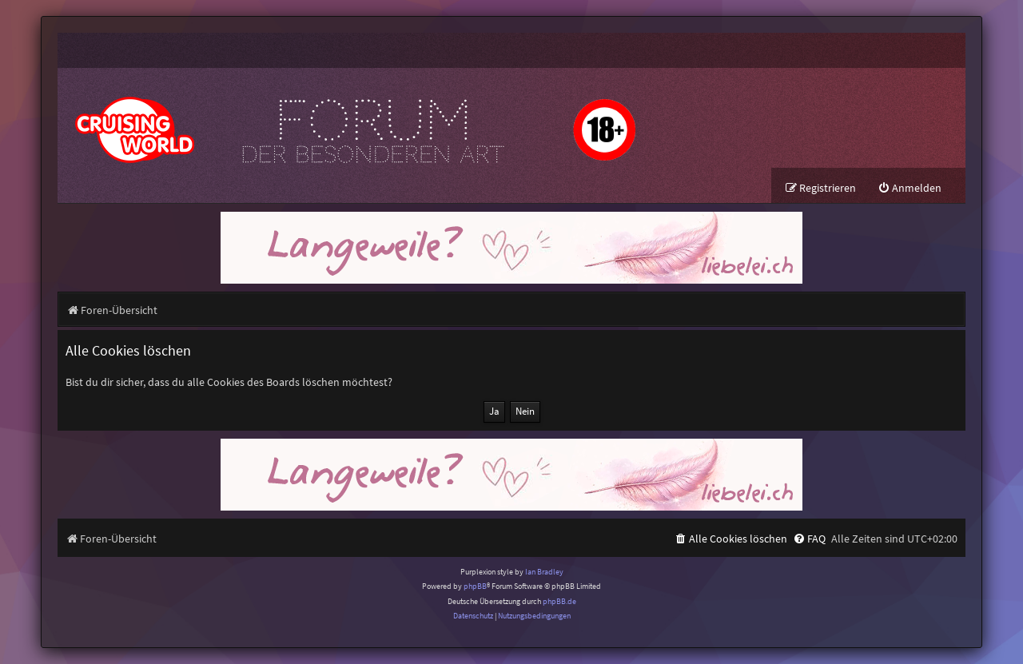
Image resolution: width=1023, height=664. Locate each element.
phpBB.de (559, 601)
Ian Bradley (544, 572)
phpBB (475, 586)
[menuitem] (909, 188)
